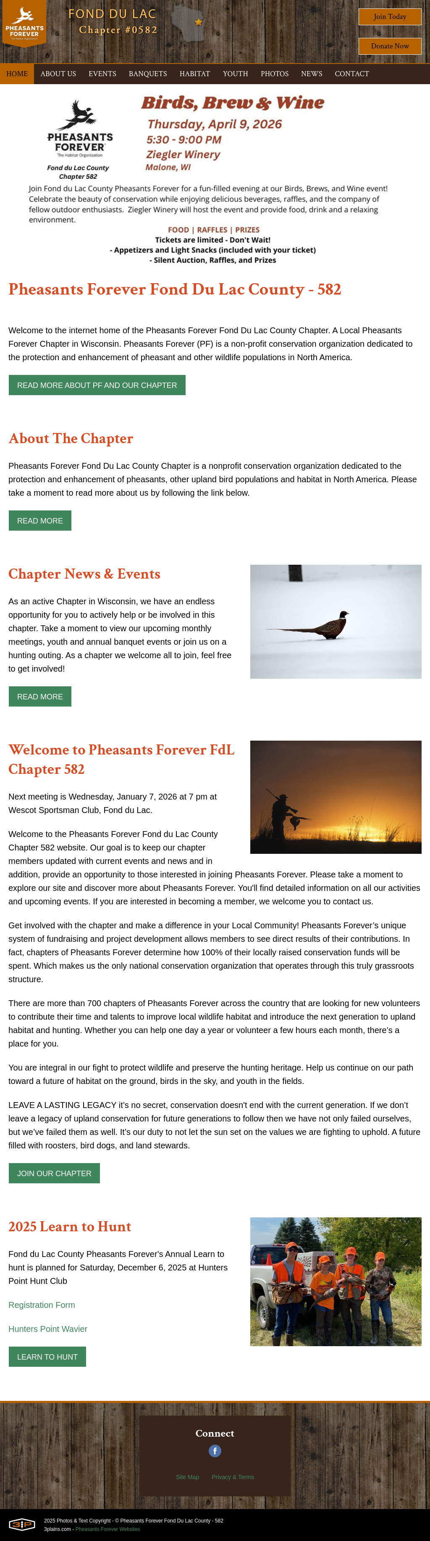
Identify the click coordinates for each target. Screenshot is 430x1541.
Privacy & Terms (233, 1477)
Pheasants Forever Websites (108, 1529)
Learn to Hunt (47, 1357)
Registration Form (41, 1305)
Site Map (187, 1477)
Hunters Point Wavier (47, 1329)
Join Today (390, 16)
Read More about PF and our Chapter (97, 385)
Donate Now (390, 46)
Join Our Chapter (54, 1173)
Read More (40, 521)
